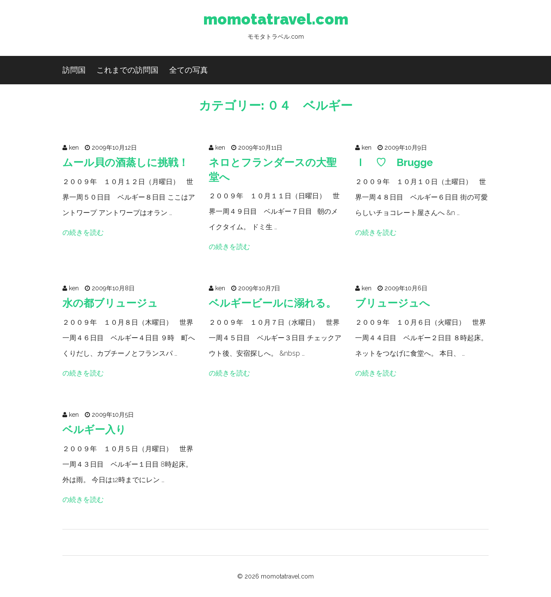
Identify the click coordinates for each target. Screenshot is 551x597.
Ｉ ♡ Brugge (394, 162)
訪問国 (74, 69)
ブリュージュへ (392, 303)
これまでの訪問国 (127, 69)
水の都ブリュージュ (110, 303)
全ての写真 (188, 69)
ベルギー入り (94, 429)
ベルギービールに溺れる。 (272, 303)
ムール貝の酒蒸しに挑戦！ (125, 162)
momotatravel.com (275, 28)
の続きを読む (83, 232)
